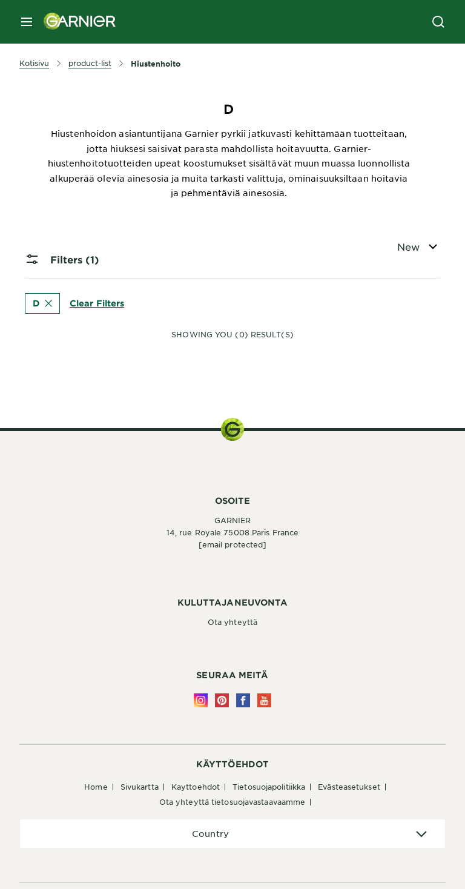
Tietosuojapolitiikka (268, 787)
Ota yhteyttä (232, 622)
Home (95, 787)
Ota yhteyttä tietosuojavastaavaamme (232, 802)
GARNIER (232, 520)
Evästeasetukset (349, 787)
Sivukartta (139, 787)
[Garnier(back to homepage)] (75, 22)
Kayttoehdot (195, 787)
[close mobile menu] (26, 22)
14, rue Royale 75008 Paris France (232, 532)
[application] (232, 833)
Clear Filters (97, 302)
